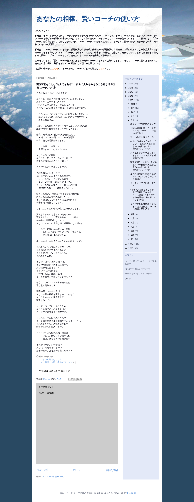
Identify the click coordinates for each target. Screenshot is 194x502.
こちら (55, 69)
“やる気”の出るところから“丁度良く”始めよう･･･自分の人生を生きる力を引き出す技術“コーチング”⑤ (142, 194)
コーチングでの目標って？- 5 (143, 184)
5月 (133, 222)
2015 (131, 100)
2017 (131, 91)
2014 (131, 244)
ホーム (77, 470)
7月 (133, 214)
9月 (133, 116)
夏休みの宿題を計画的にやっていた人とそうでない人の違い (143, 176)
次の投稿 (42, 470)
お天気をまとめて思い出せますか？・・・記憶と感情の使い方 (143, 155)
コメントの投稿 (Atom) (53, 476)
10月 (133, 112)
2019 (131, 83)
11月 (133, 107)
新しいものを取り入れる (142, 137)
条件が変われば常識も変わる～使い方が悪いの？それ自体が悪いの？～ (143, 206)
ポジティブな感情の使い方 (143, 123)
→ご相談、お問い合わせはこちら (56, 362)
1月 (132, 239)
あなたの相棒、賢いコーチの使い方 (88, 18)
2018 (131, 87)
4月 (133, 226)
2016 (131, 96)
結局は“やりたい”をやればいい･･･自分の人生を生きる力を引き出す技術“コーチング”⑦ (143, 145)
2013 (131, 248)
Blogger (131, 493)
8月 (133, 120)
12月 (133, 103)
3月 (133, 230)
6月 (133, 218)
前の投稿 (112, 470)
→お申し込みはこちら (51, 359)
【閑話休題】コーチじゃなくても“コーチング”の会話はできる (143, 130)
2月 (133, 234)
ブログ (128, 278)
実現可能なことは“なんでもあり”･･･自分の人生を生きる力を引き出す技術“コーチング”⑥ (143, 166)
